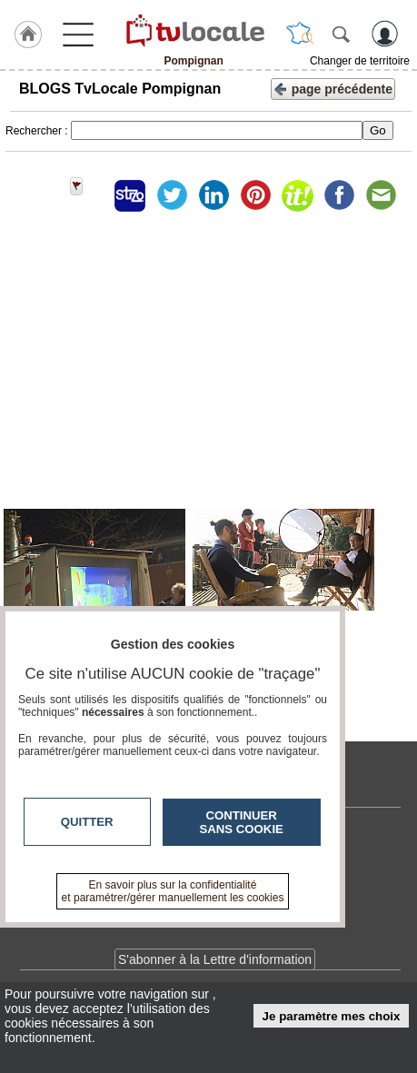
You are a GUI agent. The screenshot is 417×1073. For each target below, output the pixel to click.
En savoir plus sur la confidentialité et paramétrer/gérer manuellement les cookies (173, 891)
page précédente (332, 87)
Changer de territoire (360, 61)
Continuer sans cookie (241, 822)
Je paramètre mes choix (332, 1016)
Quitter (87, 822)
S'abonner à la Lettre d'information (215, 959)
